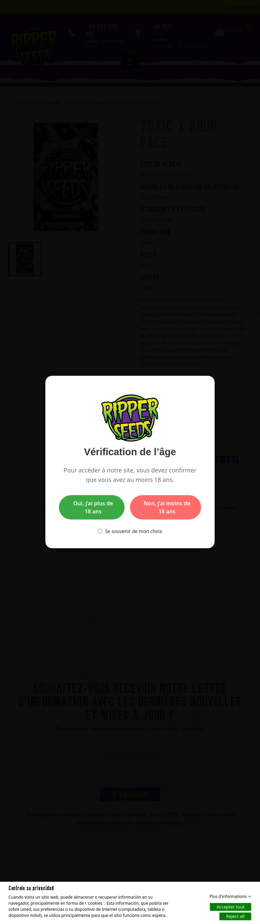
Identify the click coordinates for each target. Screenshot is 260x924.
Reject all (235, 916)
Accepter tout (230, 906)
